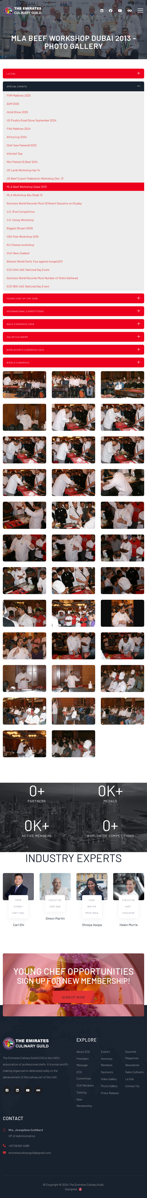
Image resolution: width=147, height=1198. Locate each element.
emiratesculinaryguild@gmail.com (30, 1152)
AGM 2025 (13, 103)
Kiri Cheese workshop (20, 245)
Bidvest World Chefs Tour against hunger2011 (35, 261)
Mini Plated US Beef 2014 (22, 162)
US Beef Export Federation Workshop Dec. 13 (35, 178)
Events (105, 1051)
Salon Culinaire (134, 1072)
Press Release (110, 1093)
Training (81, 1092)
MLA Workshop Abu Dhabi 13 (24, 195)
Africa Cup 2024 (17, 137)
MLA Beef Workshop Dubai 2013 (27, 186)
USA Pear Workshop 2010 (23, 236)
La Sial (129, 1079)
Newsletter (132, 1065)
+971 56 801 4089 (19, 1145)
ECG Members (85, 1085)
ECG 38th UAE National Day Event (28, 286)
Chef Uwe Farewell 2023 (22, 145)
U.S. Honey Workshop (20, 220)
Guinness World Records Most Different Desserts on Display (44, 203)
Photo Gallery (109, 1086)
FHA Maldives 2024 (19, 128)
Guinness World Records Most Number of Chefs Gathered (42, 278)
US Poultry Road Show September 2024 (31, 120)
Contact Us (132, 1086)
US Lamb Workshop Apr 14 (23, 170)
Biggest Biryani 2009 (20, 228)
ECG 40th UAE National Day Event (28, 269)
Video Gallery (109, 1079)
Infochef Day (15, 153)
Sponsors (107, 1072)
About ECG (83, 1051)
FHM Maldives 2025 (19, 95)
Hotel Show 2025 (17, 112)
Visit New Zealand (18, 253)
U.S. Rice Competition (21, 211)
